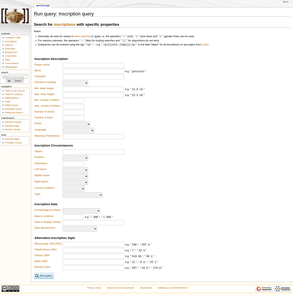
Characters (10, 56)
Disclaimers (146, 288)
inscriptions (65, 24)
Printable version (13, 142)
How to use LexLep (15, 90)
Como (205, 45)
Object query (11, 105)
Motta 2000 (41, 261)
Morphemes (11, 52)
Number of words (44, 112)
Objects (9, 45)
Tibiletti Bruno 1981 (45, 250)
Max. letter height (44, 94)
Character (40, 77)
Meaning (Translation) (47, 136)
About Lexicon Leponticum (120, 288)
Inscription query (13, 109)
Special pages (12, 139)
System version (13, 129)
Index (8, 101)
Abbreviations (12, 98)
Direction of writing (45, 82)
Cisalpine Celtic (13, 37)
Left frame (40, 169)
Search (4, 72)
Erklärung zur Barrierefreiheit (172, 288)
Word (38, 71)
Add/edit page (12, 126)
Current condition (44, 188)
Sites (7, 59)
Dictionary (10, 48)
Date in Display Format (47, 222)
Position (39, 157)
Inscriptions (11, 41)
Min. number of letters (47, 100)
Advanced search (14, 112)
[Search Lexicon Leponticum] (14, 77)
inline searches (82, 36)
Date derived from (45, 228)
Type (37, 194)
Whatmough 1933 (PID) (48, 244)
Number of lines (43, 118)
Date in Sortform (44, 216)
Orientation (41, 164)
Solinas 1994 (42, 256)
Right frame (41, 182)
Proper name (42, 65)
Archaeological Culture (47, 210)
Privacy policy (94, 288)
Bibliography (11, 67)
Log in (285, 1)
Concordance (12, 63)
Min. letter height (44, 89)
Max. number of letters (47, 106)
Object (38, 152)
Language (40, 130)
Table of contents (13, 94)
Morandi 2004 (42, 267)
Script (38, 124)
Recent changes (13, 122)
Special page (43, 5)
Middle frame (42, 176)
